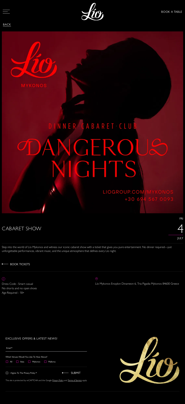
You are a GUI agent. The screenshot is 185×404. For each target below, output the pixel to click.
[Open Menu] (6, 11)
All (9, 361)
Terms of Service (75, 380)
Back (7, 24)
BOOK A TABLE (171, 11)
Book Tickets (20, 264)
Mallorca (50, 361)
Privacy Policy (58, 380)
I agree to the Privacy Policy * (21, 372)
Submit (76, 373)
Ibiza (20, 361)
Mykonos (34, 361)
